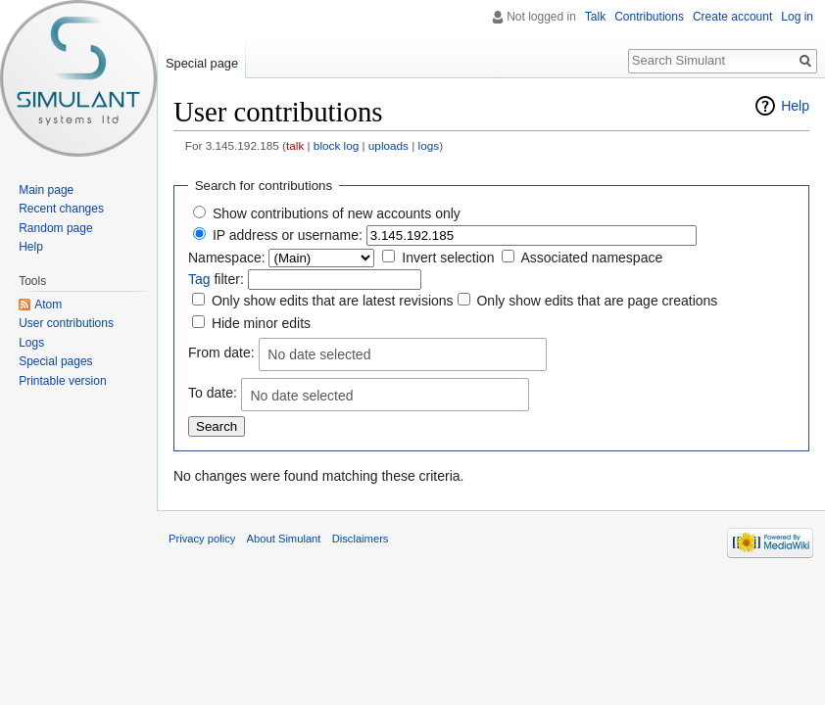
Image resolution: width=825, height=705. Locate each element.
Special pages (55, 361)
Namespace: (227, 257)
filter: (216, 279)
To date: (212, 393)
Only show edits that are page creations (596, 300)
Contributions (649, 17)
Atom (48, 304)
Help (795, 106)
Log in (797, 17)
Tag (199, 279)
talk (295, 145)
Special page (202, 63)
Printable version (62, 381)
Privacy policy (202, 538)
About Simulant (284, 538)
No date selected (318, 354)
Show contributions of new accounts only (337, 213)
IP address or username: (288, 235)
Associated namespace (591, 257)
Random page (55, 228)
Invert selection (448, 257)
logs (429, 145)
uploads (388, 145)
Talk (595, 17)
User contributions (66, 323)
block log (336, 145)
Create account (732, 17)
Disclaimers (360, 538)
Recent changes (61, 208)
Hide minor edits (261, 323)
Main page (46, 190)
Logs (31, 343)
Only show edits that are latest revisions (333, 300)
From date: (221, 352)
